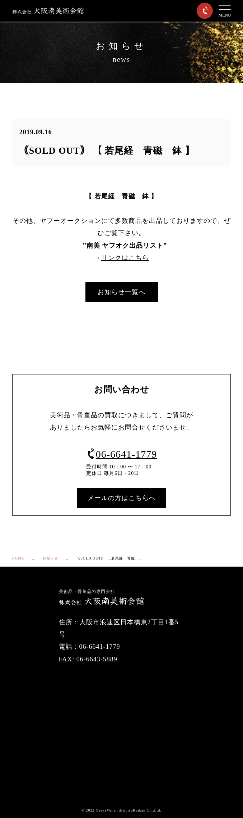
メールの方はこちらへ (122, 498)
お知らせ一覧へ (121, 292)
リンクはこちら (125, 257)
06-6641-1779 (121, 454)
